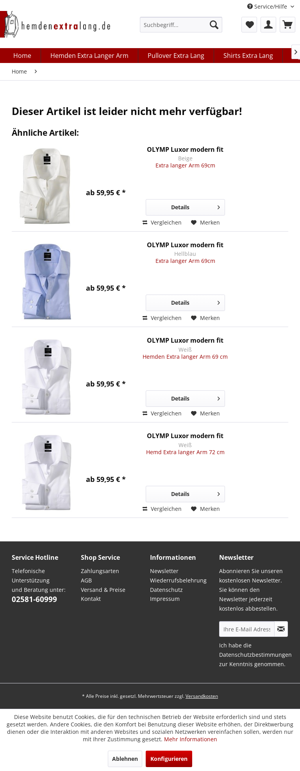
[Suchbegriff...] (181, 24)
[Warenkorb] (287, 24)
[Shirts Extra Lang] (248, 55)
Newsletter (164, 571)
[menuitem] (181, 24)
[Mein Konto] (268, 24)
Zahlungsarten (100, 571)
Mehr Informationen (190, 739)
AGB (86, 580)
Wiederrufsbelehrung (178, 580)
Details (195, 206)
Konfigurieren (169, 758)
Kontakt (91, 598)
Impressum (165, 598)
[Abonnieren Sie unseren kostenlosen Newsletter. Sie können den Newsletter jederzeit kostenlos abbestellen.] (281, 629)
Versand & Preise (103, 589)
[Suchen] (214, 24)
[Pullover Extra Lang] (176, 55)
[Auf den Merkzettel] (205, 222)
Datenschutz (166, 589)
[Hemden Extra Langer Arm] (89, 55)
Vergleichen (162, 222)
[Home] (22, 55)
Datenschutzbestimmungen (255, 654)
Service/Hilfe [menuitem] (268, 6)
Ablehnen (125, 758)
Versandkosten (202, 696)
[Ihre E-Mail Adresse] (247, 629)
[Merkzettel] (249, 24)
